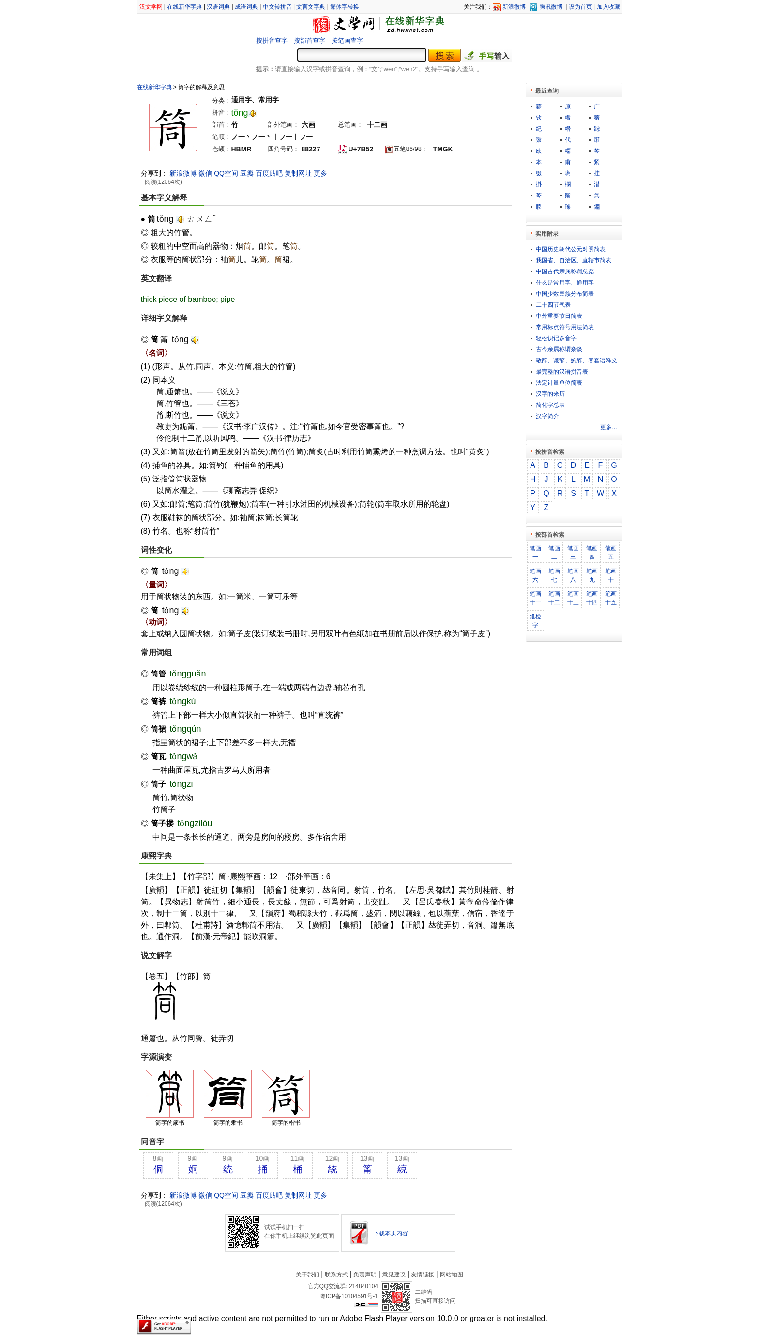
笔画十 (611, 575)
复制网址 (298, 173)
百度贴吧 (269, 173)
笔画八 (573, 575)
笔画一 (535, 552)
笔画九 (592, 575)
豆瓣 (247, 173)
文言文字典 (310, 6)
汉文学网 (151, 6)
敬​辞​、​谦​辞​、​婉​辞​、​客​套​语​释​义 (576, 360)
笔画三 (573, 552)
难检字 (535, 621)
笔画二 (554, 552)
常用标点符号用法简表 (565, 327)
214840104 (363, 1286)
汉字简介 (547, 416)
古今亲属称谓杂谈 (559, 349)
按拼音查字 (272, 40)
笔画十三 (573, 598)
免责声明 (365, 1274)
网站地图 (451, 1274)
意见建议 (394, 1274)
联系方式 (336, 1274)
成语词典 (246, 6)
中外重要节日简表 (559, 316)
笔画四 (592, 552)
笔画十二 (554, 598)
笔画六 (535, 575)
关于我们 (307, 1274)
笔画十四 (592, 598)
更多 (320, 173)
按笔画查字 (347, 40)
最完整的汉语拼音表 (562, 371)
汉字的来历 (550, 393)
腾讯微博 (550, 6)
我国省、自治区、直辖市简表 (573, 260)
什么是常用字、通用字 (565, 282)
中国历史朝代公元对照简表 (571, 249)
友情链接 (422, 1274)
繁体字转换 (344, 6)
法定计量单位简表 (559, 382)
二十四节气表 (553, 304)
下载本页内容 (390, 1233)
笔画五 (611, 552)
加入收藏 (608, 6)
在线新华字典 (184, 6)
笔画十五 (611, 598)
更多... (608, 427)
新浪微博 (514, 6)
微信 (205, 173)
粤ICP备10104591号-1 (349, 1296)
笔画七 (554, 575)
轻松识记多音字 (556, 338)
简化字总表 (550, 405)
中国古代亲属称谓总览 (565, 271)
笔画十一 (535, 598)
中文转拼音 (277, 6)
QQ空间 (226, 173)
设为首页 (580, 6)
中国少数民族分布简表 (565, 293)
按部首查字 (309, 40)
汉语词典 (218, 6)
